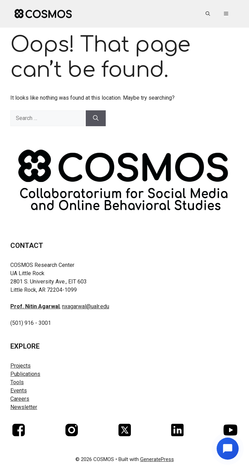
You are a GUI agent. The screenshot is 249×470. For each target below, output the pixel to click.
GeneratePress (157, 459)
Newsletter (23, 407)
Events (18, 390)
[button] (208, 13)
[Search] (96, 118)
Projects (20, 365)
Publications (25, 374)
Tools (17, 382)
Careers (19, 399)
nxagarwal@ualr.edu (85, 306)
